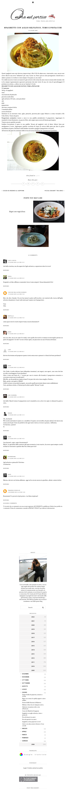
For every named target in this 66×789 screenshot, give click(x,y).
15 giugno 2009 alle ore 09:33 (16, 397)
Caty (9, 349)
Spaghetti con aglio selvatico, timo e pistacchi (32, 714)
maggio (24, 728)
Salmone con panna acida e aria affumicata (31, 708)
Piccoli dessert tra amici (54, 190)
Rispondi (6, 270)
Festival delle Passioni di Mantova (31, 702)
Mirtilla (11, 316)
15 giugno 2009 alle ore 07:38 (16, 294)
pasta (38, 176)
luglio (24, 689)
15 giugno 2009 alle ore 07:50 (16, 317)
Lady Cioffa (12, 260)
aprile (24, 731)
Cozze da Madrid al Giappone (13, 190)
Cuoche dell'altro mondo (17, 292)
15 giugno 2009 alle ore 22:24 (16, 476)
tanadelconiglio (14, 490)
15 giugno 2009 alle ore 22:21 (16, 458)
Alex (9, 365)
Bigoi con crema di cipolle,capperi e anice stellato (34, 699)
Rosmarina (12, 456)
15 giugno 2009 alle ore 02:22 (16, 278)
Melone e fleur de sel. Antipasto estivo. (33, 705)
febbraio (25, 737)
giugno (24, 692)
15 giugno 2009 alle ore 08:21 (16, 333)
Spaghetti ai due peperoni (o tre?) (31, 722)
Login (25, 768)
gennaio (25, 740)
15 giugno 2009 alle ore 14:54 (16, 438)
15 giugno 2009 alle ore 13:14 (16, 414)
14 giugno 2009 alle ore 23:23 (16, 262)
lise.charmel (12, 395)
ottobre (25, 680)
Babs (9, 331)
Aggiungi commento (10, 503)
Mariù (10, 413)
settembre (26, 683)
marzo (24, 734)
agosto (25, 686)
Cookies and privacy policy (35, 768)
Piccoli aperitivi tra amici (29, 719)
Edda (10, 276)
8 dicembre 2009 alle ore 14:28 (16, 492)
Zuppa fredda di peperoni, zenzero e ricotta (32, 695)
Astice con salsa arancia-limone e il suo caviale (33, 725)
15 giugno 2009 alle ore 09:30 (16, 367)
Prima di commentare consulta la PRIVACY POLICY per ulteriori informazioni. (32, 508)
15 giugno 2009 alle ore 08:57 (16, 351)
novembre (25, 677)
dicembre (25, 673)
